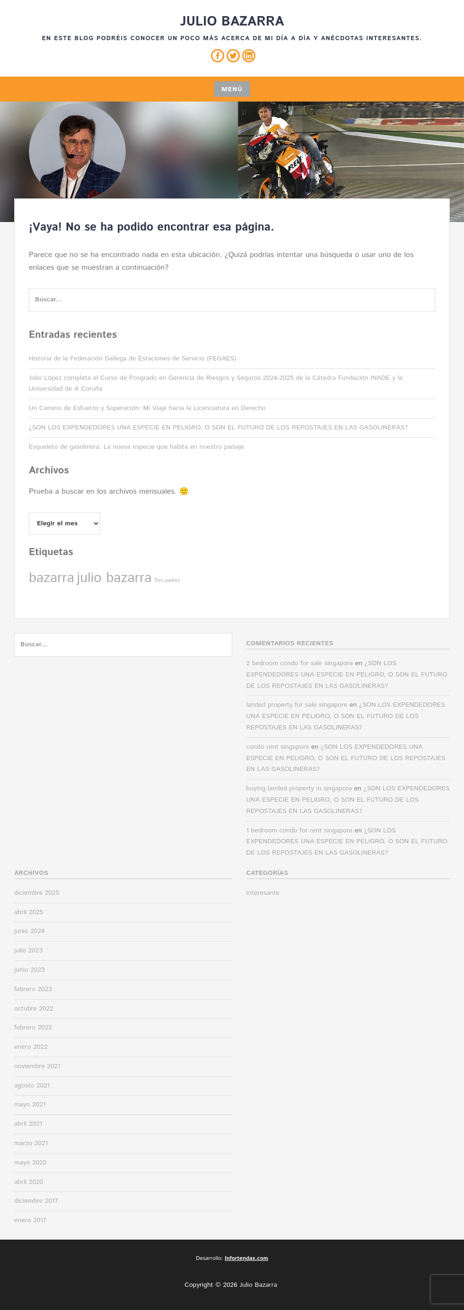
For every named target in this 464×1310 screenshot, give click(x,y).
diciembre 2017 (36, 1201)
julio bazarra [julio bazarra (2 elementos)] (114, 578)
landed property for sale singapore (297, 705)
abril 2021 (28, 1124)
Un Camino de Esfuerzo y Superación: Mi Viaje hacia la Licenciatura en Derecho (147, 408)
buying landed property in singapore (299, 788)
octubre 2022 (33, 1008)
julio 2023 (28, 950)
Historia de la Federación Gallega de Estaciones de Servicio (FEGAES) (132, 358)
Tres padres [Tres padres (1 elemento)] (167, 580)
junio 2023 (29, 970)
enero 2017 (30, 1220)
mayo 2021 (29, 1104)
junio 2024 (29, 931)
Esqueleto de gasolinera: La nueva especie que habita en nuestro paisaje (136, 447)
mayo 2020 (30, 1162)
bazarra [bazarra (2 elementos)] (51, 578)
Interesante (263, 893)
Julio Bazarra (232, 21)
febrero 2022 (33, 1027)
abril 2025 (28, 912)
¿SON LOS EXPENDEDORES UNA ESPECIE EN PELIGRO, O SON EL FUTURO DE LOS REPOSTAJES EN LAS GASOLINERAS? (218, 427)
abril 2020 (28, 1182)
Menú (232, 89)
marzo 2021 (31, 1143)
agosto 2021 (32, 1085)
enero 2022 (31, 1047)
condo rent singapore (277, 747)
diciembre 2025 (36, 893)
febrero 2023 (33, 989)
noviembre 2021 (37, 1066)
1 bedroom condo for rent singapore (299, 830)
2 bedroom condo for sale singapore (299, 663)
